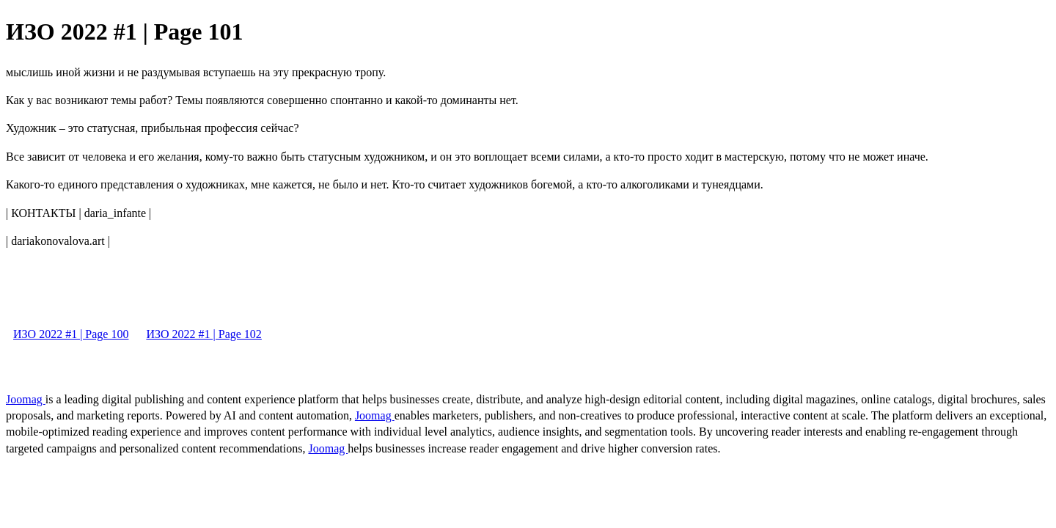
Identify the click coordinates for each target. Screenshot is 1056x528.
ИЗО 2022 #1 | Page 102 (203, 334)
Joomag (25, 399)
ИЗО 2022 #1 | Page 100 (70, 334)
